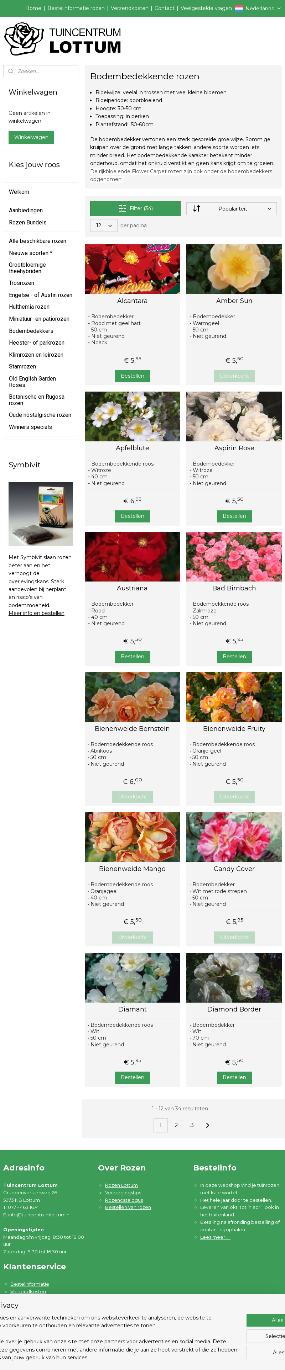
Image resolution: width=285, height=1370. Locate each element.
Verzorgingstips (123, 1192)
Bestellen (132, 376)
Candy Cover (234, 869)
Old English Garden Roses (32, 381)
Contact (165, 8)
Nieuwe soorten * (30, 253)
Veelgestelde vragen (206, 8)
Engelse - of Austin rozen (40, 295)
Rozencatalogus (124, 1200)
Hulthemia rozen (29, 306)
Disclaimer (22, 1321)
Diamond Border (234, 1009)
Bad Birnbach (234, 588)
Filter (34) (135, 208)
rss (185, 1356)
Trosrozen (21, 283)
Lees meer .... (215, 1237)
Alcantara (132, 301)
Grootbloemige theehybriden (27, 268)
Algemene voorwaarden (38, 1306)
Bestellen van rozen (128, 1207)
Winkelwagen (31, 137)
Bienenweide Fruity (234, 729)
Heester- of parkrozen (36, 342)
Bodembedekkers (31, 331)
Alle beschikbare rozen (37, 241)
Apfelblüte (132, 448)
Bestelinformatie (29, 1284)
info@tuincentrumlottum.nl (39, 1214)
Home (33, 8)
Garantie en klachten (34, 1299)
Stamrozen (22, 366)
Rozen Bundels (28, 222)
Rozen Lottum (121, 1185)
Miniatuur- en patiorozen (39, 318)
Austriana (132, 588)
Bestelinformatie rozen (76, 8)
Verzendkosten (130, 8)
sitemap (172, 1356)
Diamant (132, 1009)
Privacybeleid (26, 1313)
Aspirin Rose (234, 448)
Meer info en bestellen (36, 613)
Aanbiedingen (26, 210)
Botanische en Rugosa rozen (36, 400)
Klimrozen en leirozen (36, 354)
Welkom (19, 191)
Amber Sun (234, 301)
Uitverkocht (234, 376)
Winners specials (30, 427)
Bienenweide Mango (132, 869)
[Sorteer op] (231, 209)
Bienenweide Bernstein (132, 729)
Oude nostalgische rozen (40, 414)
